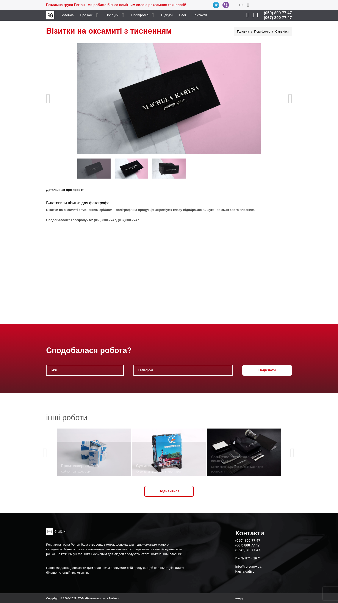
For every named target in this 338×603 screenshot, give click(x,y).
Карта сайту (245, 571)
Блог (182, 15)
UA (241, 5)
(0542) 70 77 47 (247, 550)
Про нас (86, 15)
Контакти (200, 15)
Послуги (112, 15)
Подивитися (169, 491)
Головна (67, 15)
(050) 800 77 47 (278, 13)
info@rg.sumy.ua (248, 566)
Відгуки (167, 15)
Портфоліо (140, 15)
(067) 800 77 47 (278, 18)
